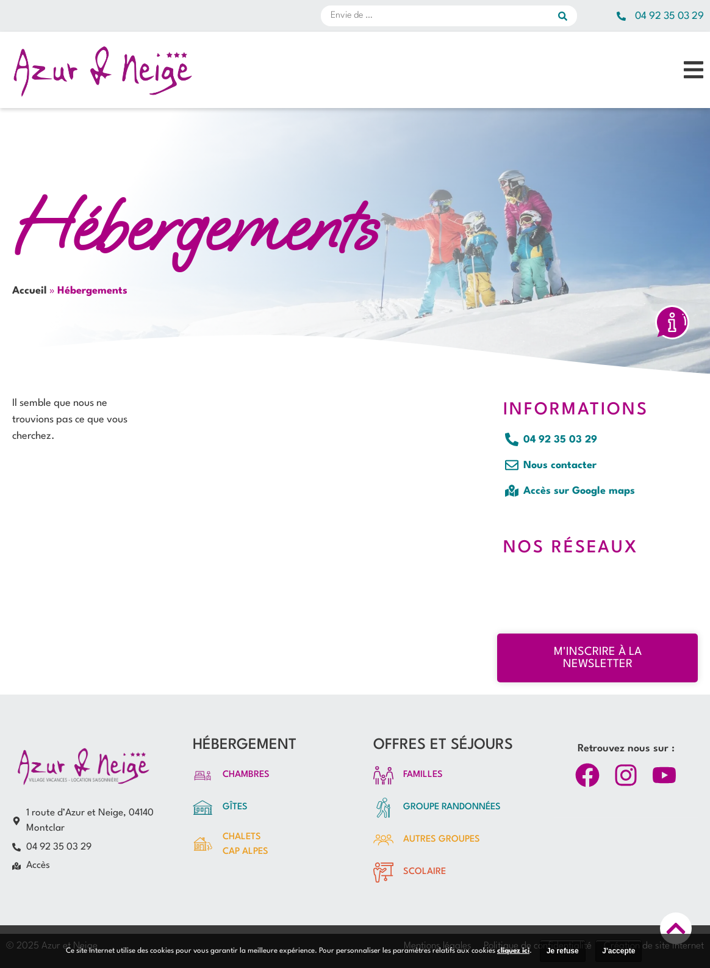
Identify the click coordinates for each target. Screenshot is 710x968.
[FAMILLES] (383, 775)
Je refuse (563, 951)
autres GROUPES (441, 839)
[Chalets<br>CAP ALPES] (203, 844)
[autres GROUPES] (383, 840)
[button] (693, 70)
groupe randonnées (452, 807)
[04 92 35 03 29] (621, 16)
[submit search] (567, 15)
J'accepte (618, 951)
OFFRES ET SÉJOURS (443, 745)
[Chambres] (203, 775)
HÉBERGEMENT (244, 745)
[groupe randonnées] (383, 808)
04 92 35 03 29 (669, 16)
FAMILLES (423, 774)
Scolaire (424, 871)
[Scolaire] (383, 872)
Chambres (246, 774)
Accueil (29, 291)
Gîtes (235, 807)
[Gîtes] (203, 808)
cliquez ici (513, 951)
